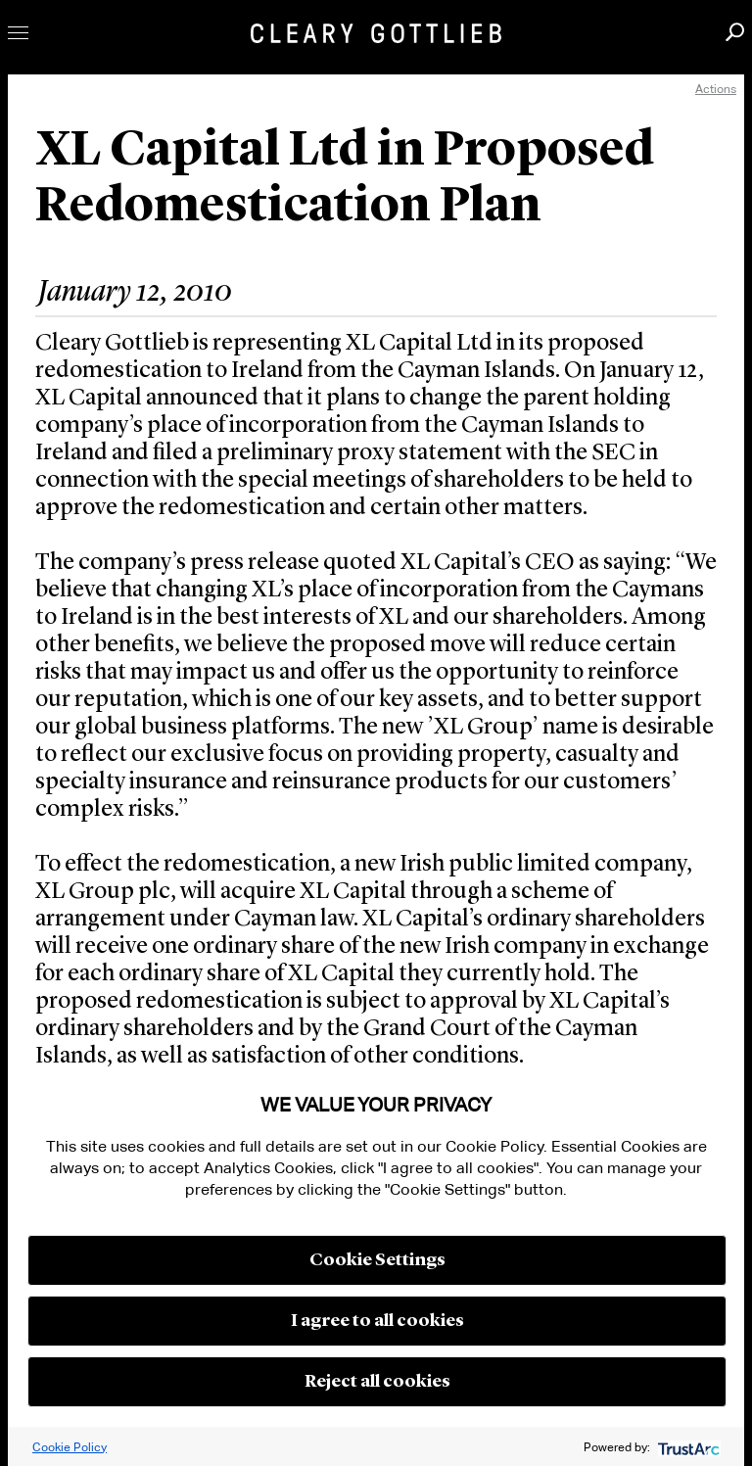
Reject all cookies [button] (377, 1382)
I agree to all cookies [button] (377, 1321)
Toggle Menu (18, 32)
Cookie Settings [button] (377, 1260)
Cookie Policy (69, 1447)
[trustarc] (687, 1447)
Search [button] (735, 32)
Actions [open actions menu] (715, 88)
